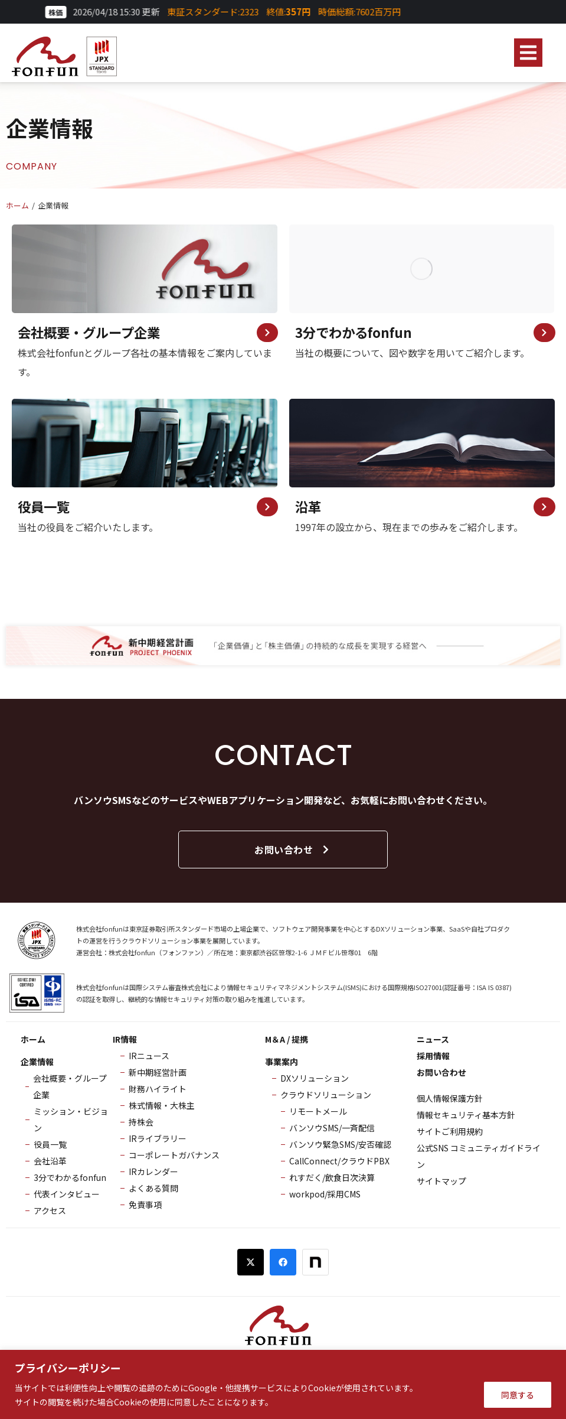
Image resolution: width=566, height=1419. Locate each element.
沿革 (308, 509)
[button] (528, 52)
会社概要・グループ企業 (89, 333)
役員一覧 (44, 509)
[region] (283, 1384)
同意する (517, 1395)
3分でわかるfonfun (353, 333)
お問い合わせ (292, 855)
